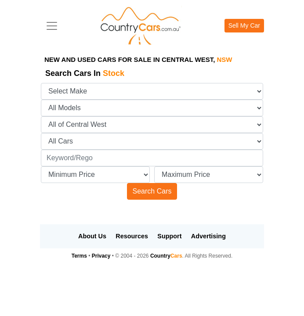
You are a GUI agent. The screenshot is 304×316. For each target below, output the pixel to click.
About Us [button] (92, 236)
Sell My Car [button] (244, 25)
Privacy (101, 256)
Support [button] (169, 236)
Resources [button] (132, 236)
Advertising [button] (208, 236)
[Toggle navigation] (52, 26)
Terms (79, 256)
